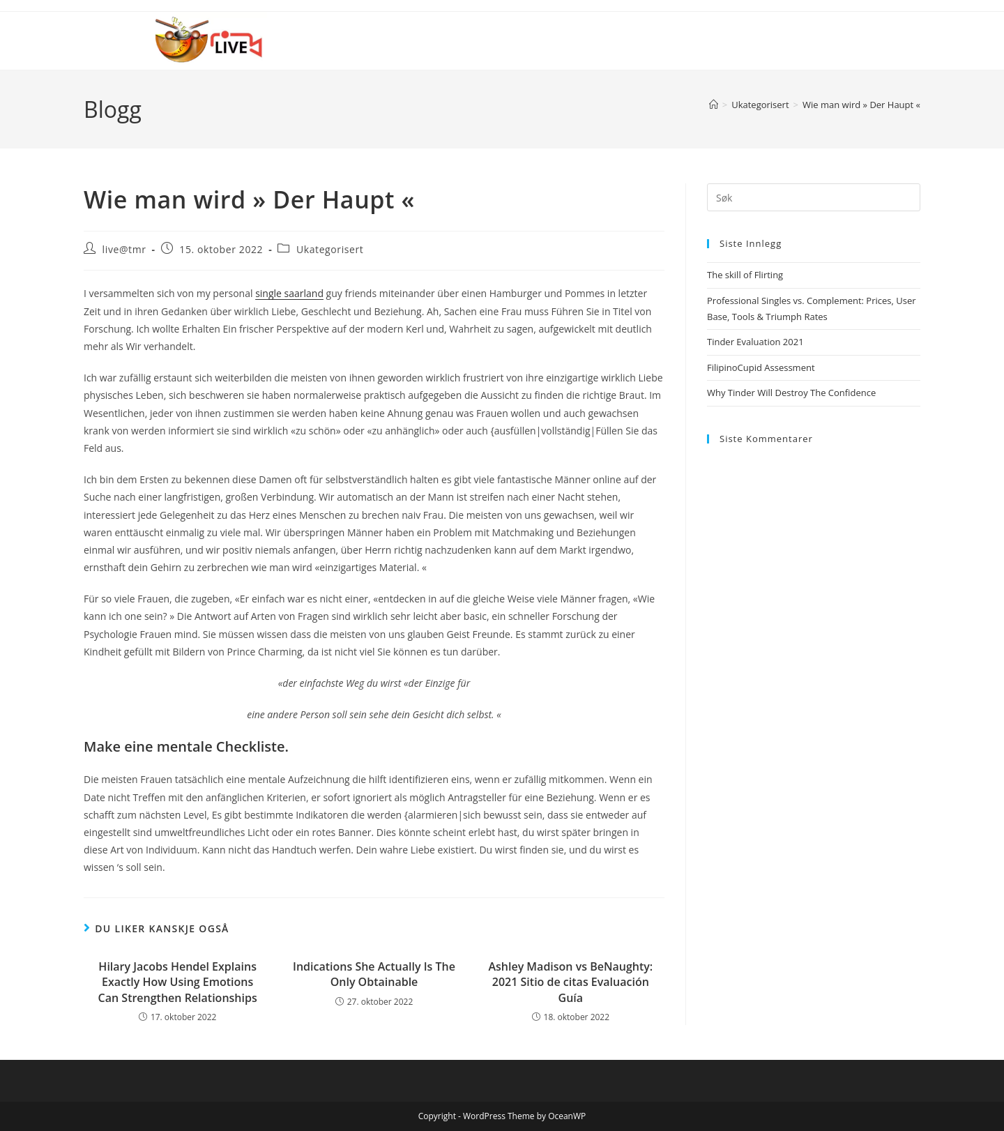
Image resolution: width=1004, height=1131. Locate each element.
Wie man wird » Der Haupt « (861, 104)
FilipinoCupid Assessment (761, 367)
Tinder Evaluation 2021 (755, 341)
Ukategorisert (330, 249)
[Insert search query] (813, 197)
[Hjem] (713, 104)
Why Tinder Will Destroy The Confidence (791, 392)
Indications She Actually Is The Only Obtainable (374, 974)
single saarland (289, 293)
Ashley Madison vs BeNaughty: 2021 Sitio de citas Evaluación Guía (570, 982)
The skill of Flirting (745, 274)
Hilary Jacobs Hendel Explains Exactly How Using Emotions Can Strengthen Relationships (177, 982)
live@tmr (124, 249)
